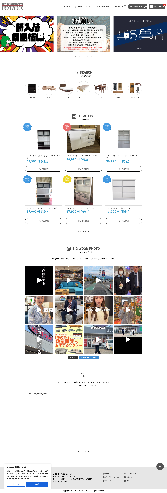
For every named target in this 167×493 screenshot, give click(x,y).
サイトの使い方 (102, 6)
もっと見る (82, 232)
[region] (27, 476)
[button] (40, 35)
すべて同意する (37, 484)
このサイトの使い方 (133, 473)
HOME (67, 6)
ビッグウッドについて (112, 477)
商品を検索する (137, 7)
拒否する (16, 484)
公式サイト (118, 6)
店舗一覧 (129, 477)
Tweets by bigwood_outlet (37, 394)
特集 (88, 6)
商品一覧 (78, 6)
